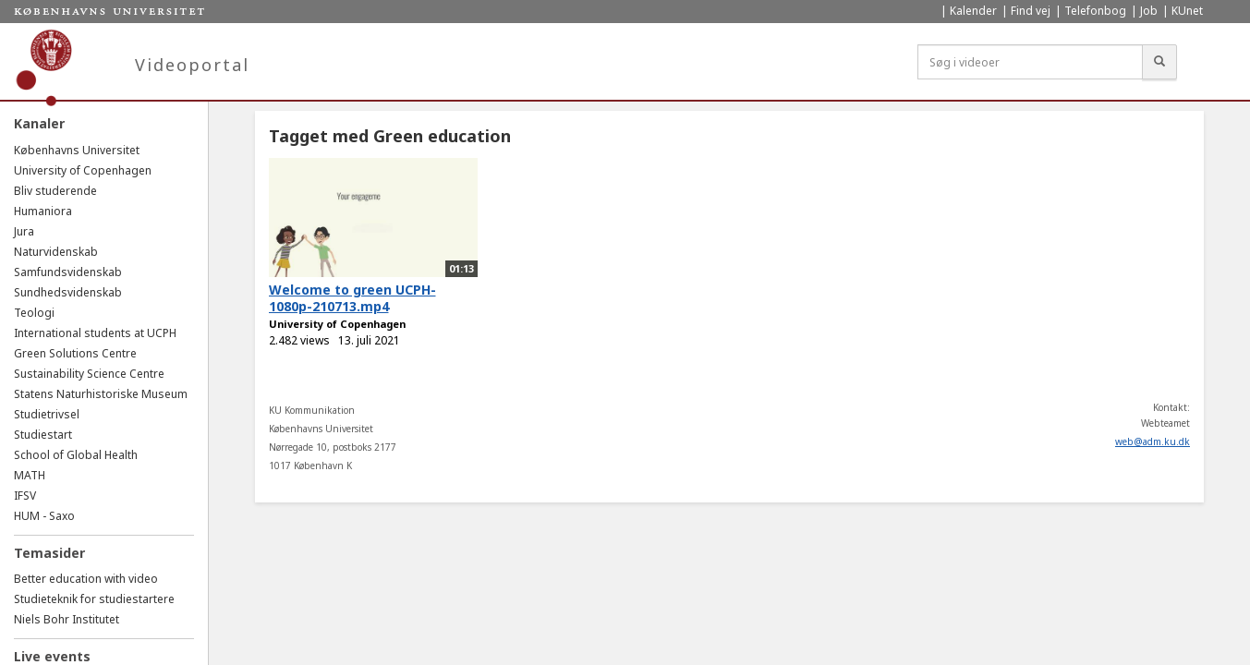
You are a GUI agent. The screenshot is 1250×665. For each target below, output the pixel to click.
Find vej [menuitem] (1030, 10)
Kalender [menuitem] (973, 10)
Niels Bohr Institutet (66, 619)
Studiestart (43, 434)
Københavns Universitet (77, 150)
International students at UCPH (95, 333)
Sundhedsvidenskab (68, 292)
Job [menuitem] (1149, 10)
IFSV (25, 495)
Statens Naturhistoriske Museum (101, 394)
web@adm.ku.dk (1152, 441)
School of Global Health (76, 455)
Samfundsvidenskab (68, 272)
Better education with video (86, 578)
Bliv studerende (55, 191)
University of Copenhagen (83, 170)
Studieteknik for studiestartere (94, 599)
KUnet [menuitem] (1187, 10)
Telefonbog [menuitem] (1095, 10)
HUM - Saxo (44, 516)
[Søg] (1159, 61)
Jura (24, 231)
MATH (29, 475)
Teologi (34, 312)
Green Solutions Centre (75, 353)
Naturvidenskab (56, 252)
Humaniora (43, 211)
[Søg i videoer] (1030, 61)
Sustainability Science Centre (89, 373)
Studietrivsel (46, 414)
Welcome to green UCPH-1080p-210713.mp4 (352, 298)
